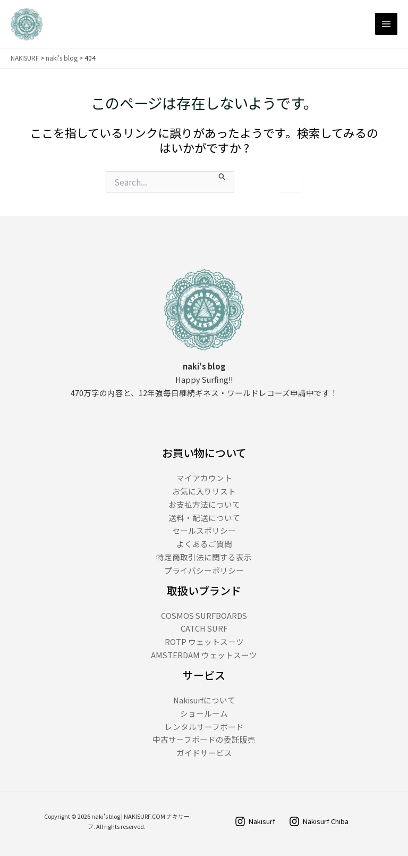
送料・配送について (204, 517)
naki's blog (62, 57)
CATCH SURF (204, 628)
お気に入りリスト (204, 491)
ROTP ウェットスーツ (204, 641)
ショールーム (204, 713)
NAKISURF (25, 57)
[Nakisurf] (255, 821)
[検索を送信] (222, 176)
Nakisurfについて (204, 700)
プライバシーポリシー (204, 570)
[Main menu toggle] (386, 24)
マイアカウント (204, 477)
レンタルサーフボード (204, 726)
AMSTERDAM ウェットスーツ (204, 654)
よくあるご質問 (204, 543)
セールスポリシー (204, 530)
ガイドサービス (204, 752)
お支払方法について (204, 504)
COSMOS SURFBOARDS (204, 615)
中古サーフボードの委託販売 (204, 739)
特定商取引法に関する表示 (204, 557)
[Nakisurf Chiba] (319, 821)
